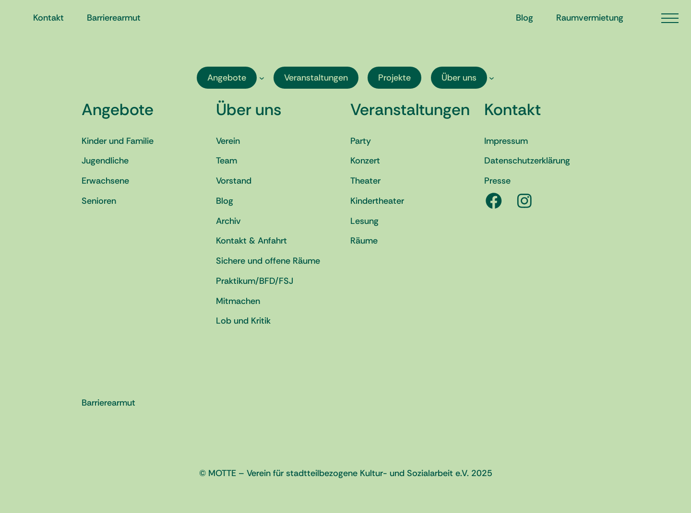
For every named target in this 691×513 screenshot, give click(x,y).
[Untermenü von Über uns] (491, 78)
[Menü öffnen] (669, 18)
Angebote (118, 109)
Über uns (248, 109)
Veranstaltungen (410, 109)
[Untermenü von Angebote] (261, 78)
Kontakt (512, 109)
